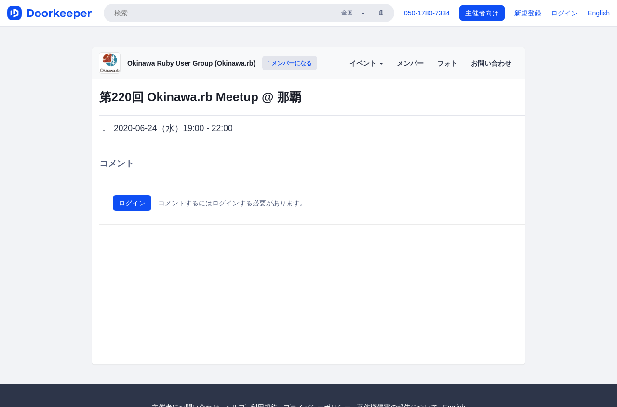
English (599, 13)
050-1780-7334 (427, 13)
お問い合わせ (491, 63)
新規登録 (527, 13)
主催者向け (482, 13)
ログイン (564, 13)
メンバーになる (290, 63)
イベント (366, 63)
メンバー (410, 63)
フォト (447, 63)
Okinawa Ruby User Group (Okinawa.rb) (191, 63)
